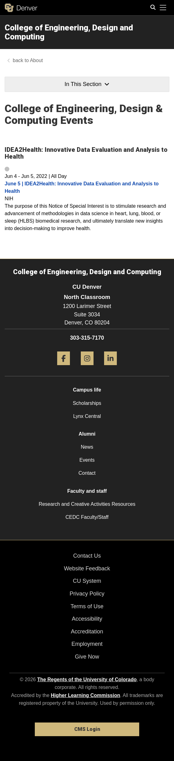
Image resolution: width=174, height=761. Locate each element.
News (87, 447)
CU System (87, 581)
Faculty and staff (87, 491)
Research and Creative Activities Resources (87, 504)
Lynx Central (87, 416)
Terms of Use (87, 606)
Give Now (87, 657)
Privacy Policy (87, 594)
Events (87, 460)
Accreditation (87, 631)
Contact (86, 473)
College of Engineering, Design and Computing (69, 32)
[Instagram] (87, 367)
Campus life (87, 389)
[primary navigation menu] (163, 8)
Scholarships (87, 403)
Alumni (87, 434)
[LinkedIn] (110, 367)
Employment (87, 644)
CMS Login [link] (87, 729)
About (36, 60)
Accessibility (87, 619)
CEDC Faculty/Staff (87, 517)
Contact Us (87, 556)
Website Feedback (87, 568)
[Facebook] (64, 367)
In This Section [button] (87, 84)
